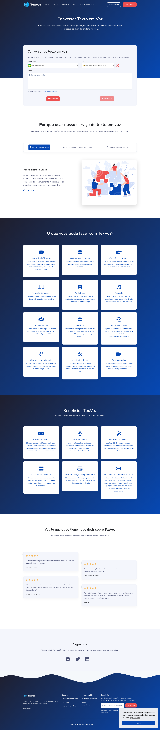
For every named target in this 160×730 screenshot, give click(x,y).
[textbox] (53, 65)
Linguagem (32, 61)
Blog (74, 4)
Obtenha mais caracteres (50, 91)
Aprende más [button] (135, 718)
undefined (27, 709)
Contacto (65, 702)
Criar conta (28, 190)
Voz (83, 61)
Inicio (47, 4)
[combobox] (53, 65)
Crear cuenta (129, 4)
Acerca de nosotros (69, 706)
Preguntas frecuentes (70, 699)
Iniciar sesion (114, 4)
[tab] (39, 147)
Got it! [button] (139, 723)
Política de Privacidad (89, 699)
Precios (55, 4)
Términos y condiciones (86, 703)
